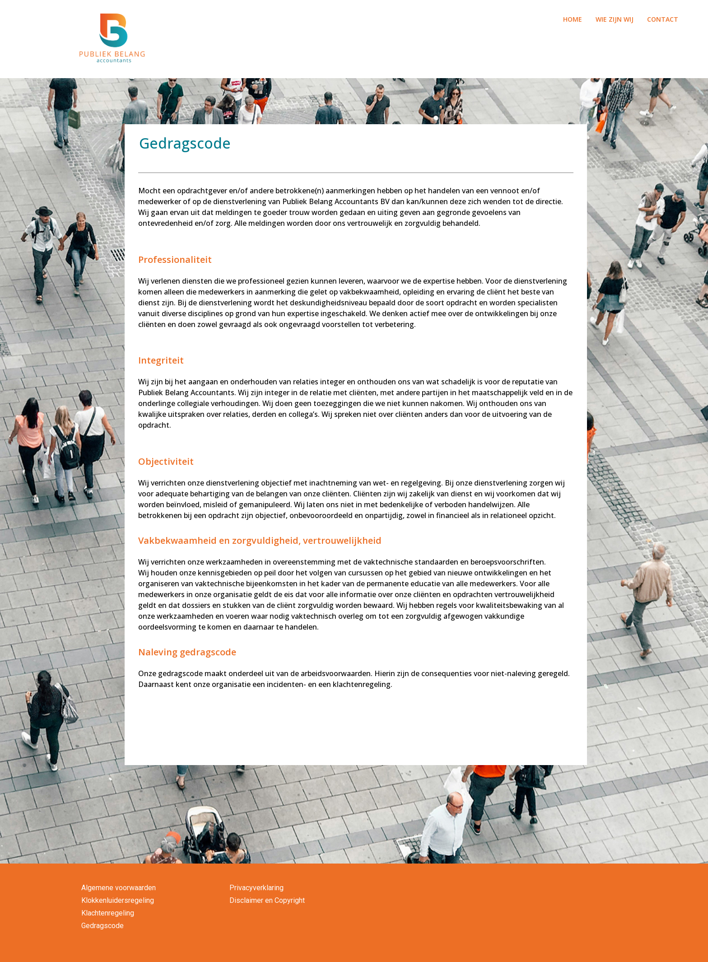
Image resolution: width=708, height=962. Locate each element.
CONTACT (662, 19)
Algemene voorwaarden (118, 887)
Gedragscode (102, 925)
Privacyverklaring (256, 887)
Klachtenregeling (107, 913)
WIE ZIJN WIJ (614, 19)
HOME (572, 19)
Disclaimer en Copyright (267, 900)
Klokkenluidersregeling (117, 900)
